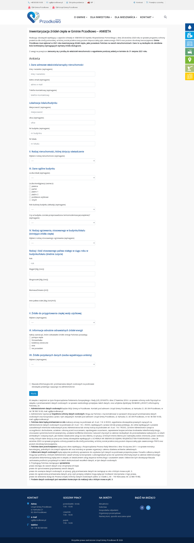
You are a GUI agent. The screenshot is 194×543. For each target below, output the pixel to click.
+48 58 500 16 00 (35, 2)
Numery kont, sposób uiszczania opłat (115, 516)
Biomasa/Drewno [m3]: (38, 290)
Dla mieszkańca (125, 17)
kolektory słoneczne (40, 343)
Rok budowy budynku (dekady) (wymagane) (47, 204)
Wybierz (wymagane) (38, 317)
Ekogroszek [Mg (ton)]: (38, 279)
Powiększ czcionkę (154, 2)
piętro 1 (35, 191)
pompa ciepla (37, 337)
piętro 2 (35, 194)
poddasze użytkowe (40, 197)
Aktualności (103, 504)
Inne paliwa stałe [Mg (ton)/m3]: (42, 300)
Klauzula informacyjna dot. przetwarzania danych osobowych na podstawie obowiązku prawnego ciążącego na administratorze (63, 385)
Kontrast (138, 2)
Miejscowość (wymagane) (40, 107)
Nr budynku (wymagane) (39, 128)
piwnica (35, 186)
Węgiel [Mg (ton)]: (36, 269)
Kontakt (146, 17)
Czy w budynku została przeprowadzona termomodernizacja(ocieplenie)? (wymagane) (59, 216)
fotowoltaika (37, 340)
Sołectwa (103, 507)
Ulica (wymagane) (36, 118)
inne (33, 345)
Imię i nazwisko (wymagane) (40, 69)
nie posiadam (37, 348)
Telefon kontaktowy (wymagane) (43, 90)
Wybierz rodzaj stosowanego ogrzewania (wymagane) (51, 238)
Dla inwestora (100, 17)
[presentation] (48, 375)
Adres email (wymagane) (39, 80)
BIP (90, 2)
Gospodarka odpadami (108, 510)
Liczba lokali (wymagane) (39, 173)
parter (34, 189)
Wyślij (33, 393)
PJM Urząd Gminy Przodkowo (65, 7)
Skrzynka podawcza (75, 2)
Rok (30, 258)
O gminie (79, 17)
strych (34, 200)
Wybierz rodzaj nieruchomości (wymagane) (47, 156)
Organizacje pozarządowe (110, 513)
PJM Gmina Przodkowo (38, 7)
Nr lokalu (33, 139)
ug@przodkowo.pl (54, 2)
